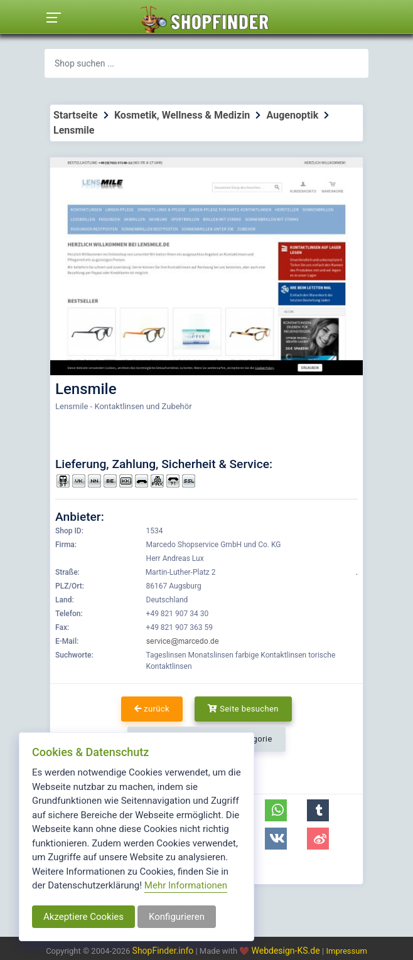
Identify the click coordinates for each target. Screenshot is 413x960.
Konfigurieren (177, 916)
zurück (151, 708)
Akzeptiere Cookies (83, 916)
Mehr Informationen (185, 885)
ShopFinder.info (163, 951)
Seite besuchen (243, 708)
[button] (276, 810)
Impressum (346, 951)
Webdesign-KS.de (287, 951)
